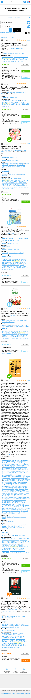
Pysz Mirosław (7, 500)
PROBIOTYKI (17, 179)
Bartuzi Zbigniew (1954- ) (10, 460)
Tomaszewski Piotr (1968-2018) (12, 507)
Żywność (11, 165)
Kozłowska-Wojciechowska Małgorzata (18, 479)
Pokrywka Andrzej (23, 497)
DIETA (21, 549)
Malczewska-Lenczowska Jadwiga (17, 487)
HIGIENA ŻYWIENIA (7, 57)
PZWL (9, 454)
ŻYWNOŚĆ (5, 184)
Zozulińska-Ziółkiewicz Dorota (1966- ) (13, 513)
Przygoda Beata (9, 498)
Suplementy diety (16, 526)
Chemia (4, 174)
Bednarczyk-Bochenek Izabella (16, 461)
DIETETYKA (5, 541)
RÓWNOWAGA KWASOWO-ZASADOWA (13, 181)
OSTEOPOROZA (6, 633)
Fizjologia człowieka (13, 249)
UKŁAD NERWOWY (15, 263)
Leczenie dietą (6, 325)
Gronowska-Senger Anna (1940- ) (16, 472)
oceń (28, 40)
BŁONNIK (10, 647)
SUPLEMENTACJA (14, 540)
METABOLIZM (16, 259)
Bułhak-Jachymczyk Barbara (11, 616)
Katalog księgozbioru (14, 17)
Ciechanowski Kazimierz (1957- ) (12, 464)
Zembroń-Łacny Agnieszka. (11, 511)
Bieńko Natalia (7, 463)
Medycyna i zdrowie (12, 174)
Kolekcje (14, 32)
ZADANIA (13, 332)
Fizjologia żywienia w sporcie (10, 524)
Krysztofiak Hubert (9, 480)
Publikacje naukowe (12, 160)
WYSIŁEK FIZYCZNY (19, 548)
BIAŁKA (24, 58)
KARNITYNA (25, 103)
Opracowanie (5, 171)
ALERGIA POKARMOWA (16, 538)
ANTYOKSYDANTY (7, 185)
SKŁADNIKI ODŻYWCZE (23, 335)
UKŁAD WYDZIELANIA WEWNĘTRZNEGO (14, 267)
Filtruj (12, 37)
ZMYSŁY (11, 269)
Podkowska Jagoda (9, 497)
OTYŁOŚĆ (5, 640)
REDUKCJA (5, 551)
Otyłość (17, 627)
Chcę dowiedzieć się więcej (8, 693)
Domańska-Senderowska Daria (19, 465)
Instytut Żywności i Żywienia (14, 609)
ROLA (17, 637)
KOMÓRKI (24, 261)
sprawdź (25, 77)
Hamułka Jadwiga (8, 475)
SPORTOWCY (25, 105)
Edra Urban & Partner (12, 233)
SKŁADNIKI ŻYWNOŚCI (8, 188)
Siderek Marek (7, 502)
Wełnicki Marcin (18, 508)
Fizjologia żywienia (20, 165)
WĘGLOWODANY (16, 58)
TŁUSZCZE (5, 59)
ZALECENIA (17, 647)
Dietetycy (4, 521)
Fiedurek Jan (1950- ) (9, 157)
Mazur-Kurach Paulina (13, 490)
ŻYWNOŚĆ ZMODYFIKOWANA (19, 180)
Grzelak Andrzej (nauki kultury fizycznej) (14, 473)
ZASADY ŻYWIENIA (7, 187)
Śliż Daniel (24, 505)
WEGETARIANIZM (24, 546)
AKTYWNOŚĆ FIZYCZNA (9, 634)
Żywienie (26, 326)
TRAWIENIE (5, 546)
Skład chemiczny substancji (17, 163)
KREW (4, 265)
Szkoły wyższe (6, 246)
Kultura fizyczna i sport (8, 535)
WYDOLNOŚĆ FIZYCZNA (17, 541)
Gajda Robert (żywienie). (10, 320)
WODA (5, 336)
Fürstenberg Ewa (17, 468)
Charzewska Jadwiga (21, 463)
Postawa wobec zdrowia (18, 166)
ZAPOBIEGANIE (20, 639)
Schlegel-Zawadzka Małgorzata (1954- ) (14, 501)
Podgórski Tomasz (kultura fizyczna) (13, 495)
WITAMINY (12, 59)
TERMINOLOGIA (6, 259)
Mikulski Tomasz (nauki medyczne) (14, 491)
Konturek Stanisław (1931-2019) (15, 239)
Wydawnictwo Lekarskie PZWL (15, 48)
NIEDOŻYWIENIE (15, 641)
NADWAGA (20, 634)
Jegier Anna (16, 476)
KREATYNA (6, 106)
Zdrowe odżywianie (15, 624)
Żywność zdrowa (6, 166)
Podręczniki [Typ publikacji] (16, 253)
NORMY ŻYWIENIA (21, 59)
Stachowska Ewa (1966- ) (10, 505)
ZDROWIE (17, 187)
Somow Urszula (18, 504)
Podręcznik (5, 253)
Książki (4, 160)
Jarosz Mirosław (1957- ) (13, 617)
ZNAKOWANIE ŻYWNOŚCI (19, 644)
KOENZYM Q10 (15, 100)
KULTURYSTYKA (18, 102)
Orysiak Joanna (12, 493)
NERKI (24, 263)
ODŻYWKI (24, 100)
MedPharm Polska (11, 315)
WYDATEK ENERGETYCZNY (10, 549)
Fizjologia (4, 249)
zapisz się (25, 660)
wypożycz (25, 71)
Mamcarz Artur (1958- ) (10, 489)
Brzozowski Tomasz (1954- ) (12, 238)
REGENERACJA (6, 544)
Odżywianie (5, 163)
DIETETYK (15, 544)
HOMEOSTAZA (6, 262)
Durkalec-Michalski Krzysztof (12, 467)
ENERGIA (12, 335)
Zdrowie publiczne (7, 326)
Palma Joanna (24, 493)
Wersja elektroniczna (7, 353)
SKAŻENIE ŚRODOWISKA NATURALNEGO (14, 183)
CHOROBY (16, 646)
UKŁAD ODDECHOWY (13, 265)
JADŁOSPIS (5, 335)
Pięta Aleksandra (20, 494)
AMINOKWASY (6, 100)
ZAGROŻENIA (24, 187)
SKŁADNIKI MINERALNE (21, 57)
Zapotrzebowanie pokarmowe (19, 325)
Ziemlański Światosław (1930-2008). (13, 53)
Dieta (9, 526)
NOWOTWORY (6, 644)
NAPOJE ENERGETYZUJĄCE (17, 184)
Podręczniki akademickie (8, 630)
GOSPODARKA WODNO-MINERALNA (12, 61)
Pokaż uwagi (4, 191)
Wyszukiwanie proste (6, 32)
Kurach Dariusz (12, 483)
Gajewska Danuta (15, 469)
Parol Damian (8, 494)
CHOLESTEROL (13, 640)
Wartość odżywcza (7, 167)
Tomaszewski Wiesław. (9, 97)
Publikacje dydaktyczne (13, 243)
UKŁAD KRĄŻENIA (15, 266)
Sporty (20, 524)
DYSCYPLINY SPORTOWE (17, 552)
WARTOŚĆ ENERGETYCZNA (16, 336)
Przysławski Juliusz (22, 498)
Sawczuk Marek (20, 500)
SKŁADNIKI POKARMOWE (9, 334)
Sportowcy (11, 521)
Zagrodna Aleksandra (17, 509)
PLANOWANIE (6, 332)
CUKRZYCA (5, 538)
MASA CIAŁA (23, 540)
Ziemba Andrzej (12, 512)
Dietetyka (4, 328)
